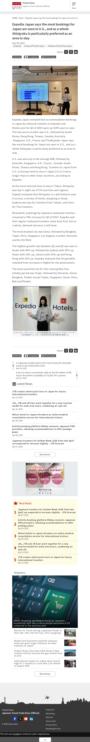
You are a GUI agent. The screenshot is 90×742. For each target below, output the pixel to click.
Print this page (48, 57)
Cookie (16, 733)
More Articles (45, 454)
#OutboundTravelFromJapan (60, 46)
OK (45, 740)
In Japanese (33, 57)
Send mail (16, 57)
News (21, 18)
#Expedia (17, 46)
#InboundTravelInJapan (34, 46)
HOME (14, 18)
